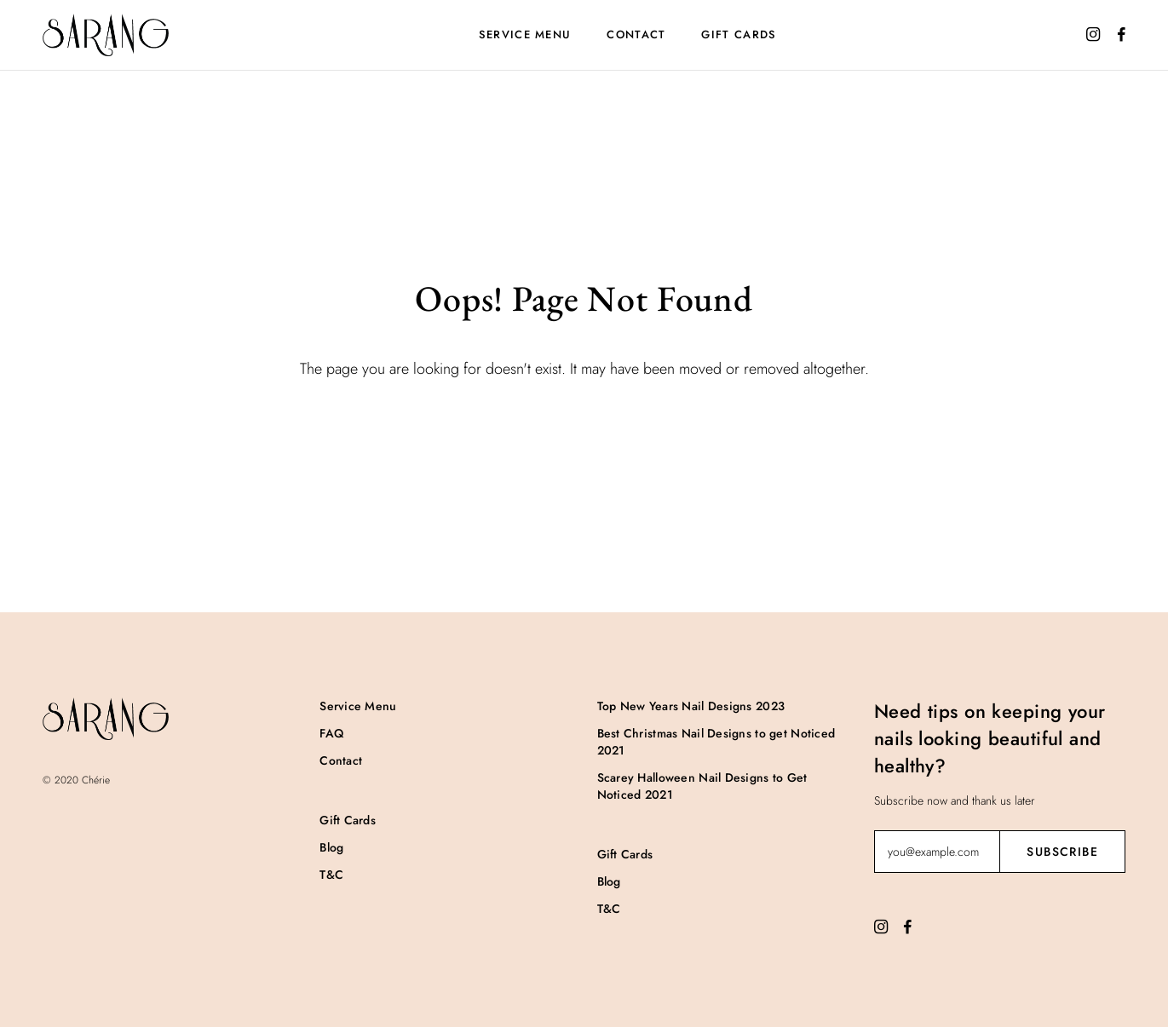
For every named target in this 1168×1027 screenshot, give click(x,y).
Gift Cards (738, 34)
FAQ (331, 733)
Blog (331, 847)
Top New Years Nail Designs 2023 (691, 705)
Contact (636, 34)
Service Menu (525, 34)
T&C (331, 874)
